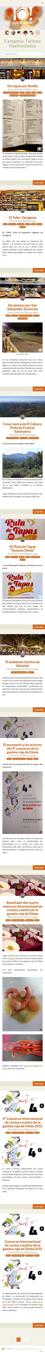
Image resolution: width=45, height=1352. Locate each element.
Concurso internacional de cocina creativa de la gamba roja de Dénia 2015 (22, 1245)
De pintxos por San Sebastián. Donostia (22, 307)
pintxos (36, 315)
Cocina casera (33, 438)
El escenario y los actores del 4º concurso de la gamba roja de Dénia (22, 748)
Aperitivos (12, 224)
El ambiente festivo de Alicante (22, 664)
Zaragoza (20, 224)
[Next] (27, 1339)
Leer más (39, 182)
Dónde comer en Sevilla (27, 95)
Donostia (14, 315)
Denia (9, 759)
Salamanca (23, 438)
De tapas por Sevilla (22, 86)
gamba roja (29, 920)
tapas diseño (35, 557)
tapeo (33, 92)
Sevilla (39, 92)
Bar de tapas (14, 95)
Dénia (36, 759)
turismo (30, 672)
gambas (29, 759)
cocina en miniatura (25, 315)
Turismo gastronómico (11, 92)
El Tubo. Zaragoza (22, 217)
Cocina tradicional (12, 438)
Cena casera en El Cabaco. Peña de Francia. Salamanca (22, 427)
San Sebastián (22, 318)
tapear (28, 92)
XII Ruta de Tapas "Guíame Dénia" (22, 548)
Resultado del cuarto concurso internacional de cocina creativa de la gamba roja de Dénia (22, 908)
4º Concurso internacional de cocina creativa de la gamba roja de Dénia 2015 (22, 1122)
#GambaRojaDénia (19, 759)
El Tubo (22, 227)
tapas (22, 92)
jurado (12, 958)
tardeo (39, 224)
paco (35, 89)
